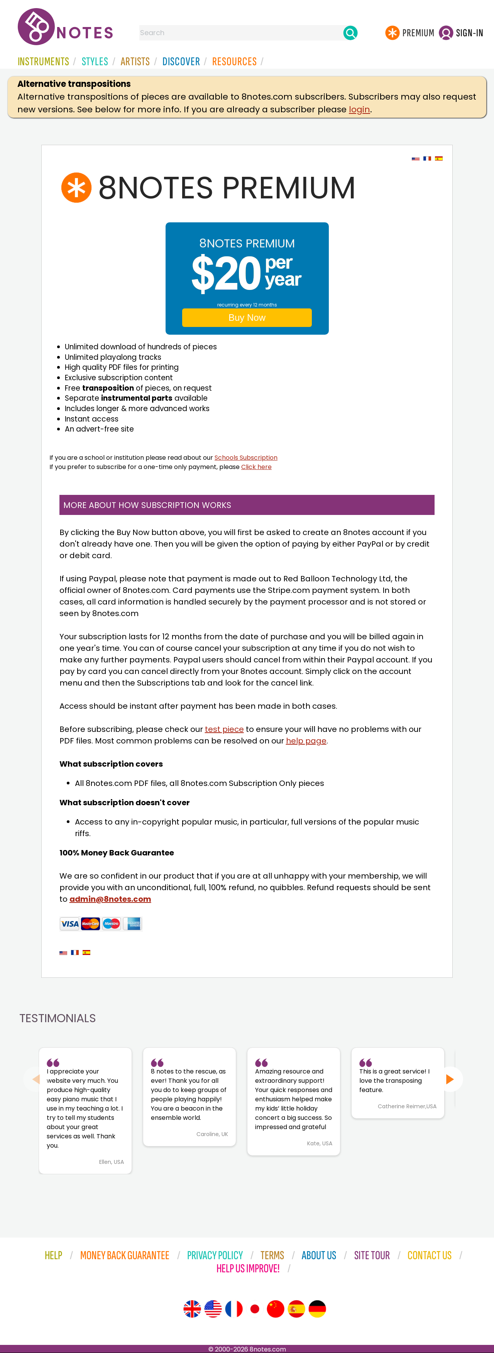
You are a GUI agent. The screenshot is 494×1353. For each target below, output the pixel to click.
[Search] (350, 32)
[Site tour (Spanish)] (296, 1309)
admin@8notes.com (110, 899)
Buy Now (247, 317)
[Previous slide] (36, 1079)
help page (306, 740)
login (359, 109)
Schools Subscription (246, 457)
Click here (256, 466)
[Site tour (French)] (234, 1309)
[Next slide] (450, 1079)
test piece (224, 729)
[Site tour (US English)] (213, 1309)
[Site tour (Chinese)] (275, 1309)
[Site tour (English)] (192, 1309)
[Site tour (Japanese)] (254, 1309)
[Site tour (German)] (317, 1309)
